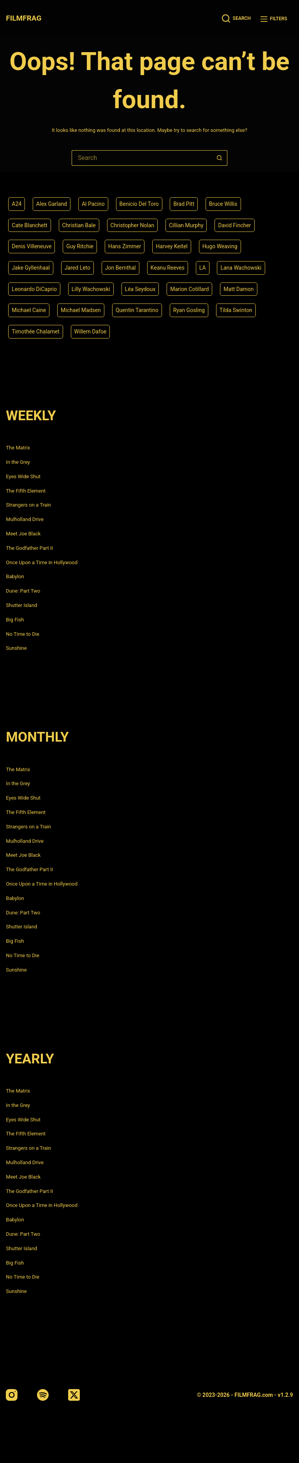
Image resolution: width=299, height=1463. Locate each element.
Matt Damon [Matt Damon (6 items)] (238, 289)
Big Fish (15, 620)
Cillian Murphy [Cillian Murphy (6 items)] (186, 225)
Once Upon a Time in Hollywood (41, 562)
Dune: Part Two (23, 591)
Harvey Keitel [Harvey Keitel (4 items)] (171, 246)
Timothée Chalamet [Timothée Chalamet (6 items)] (35, 331)
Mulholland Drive (25, 519)
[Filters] (273, 19)
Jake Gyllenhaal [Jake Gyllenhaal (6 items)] (31, 268)
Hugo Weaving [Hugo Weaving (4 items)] (219, 246)
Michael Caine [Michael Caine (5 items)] (29, 310)
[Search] (236, 18)
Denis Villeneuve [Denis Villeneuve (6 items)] (31, 246)
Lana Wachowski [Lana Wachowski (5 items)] (240, 268)
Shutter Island (21, 605)
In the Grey (18, 462)
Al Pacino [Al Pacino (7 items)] (93, 204)
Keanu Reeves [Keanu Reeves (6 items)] (168, 268)
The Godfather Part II (29, 548)
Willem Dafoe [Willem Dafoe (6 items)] (90, 331)
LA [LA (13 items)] (202, 268)
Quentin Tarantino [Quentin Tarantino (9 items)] (137, 310)
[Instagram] (12, 1395)
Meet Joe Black (23, 534)
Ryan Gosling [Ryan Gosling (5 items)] (189, 310)
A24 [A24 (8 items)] (16, 204)
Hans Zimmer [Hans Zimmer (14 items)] (124, 246)
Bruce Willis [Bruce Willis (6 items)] (223, 204)
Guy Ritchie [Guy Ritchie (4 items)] (79, 246)
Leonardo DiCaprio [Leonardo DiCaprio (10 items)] (34, 289)
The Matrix (18, 448)
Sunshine (16, 648)
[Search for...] (142, 158)
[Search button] (219, 158)
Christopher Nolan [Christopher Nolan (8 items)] (133, 225)
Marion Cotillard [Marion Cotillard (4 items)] (189, 289)
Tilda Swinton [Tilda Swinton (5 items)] (236, 310)
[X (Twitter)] (74, 1395)
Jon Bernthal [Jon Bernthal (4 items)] (120, 268)
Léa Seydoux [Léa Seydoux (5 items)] (140, 289)
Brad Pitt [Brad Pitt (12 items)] (183, 204)
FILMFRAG (23, 18)
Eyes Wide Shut (23, 476)
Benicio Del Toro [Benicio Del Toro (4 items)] (139, 204)
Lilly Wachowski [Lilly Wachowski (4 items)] (91, 289)
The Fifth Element (26, 491)
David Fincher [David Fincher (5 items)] (234, 225)
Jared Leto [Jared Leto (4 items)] (77, 268)
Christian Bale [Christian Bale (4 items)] (79, 225)
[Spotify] (43, 1395)
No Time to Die (22, 634)
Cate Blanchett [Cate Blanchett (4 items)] (29, 225)
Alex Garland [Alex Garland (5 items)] (51, 204)
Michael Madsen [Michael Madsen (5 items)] (81, 310)
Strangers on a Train (28, 505)
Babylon (15, 576)
